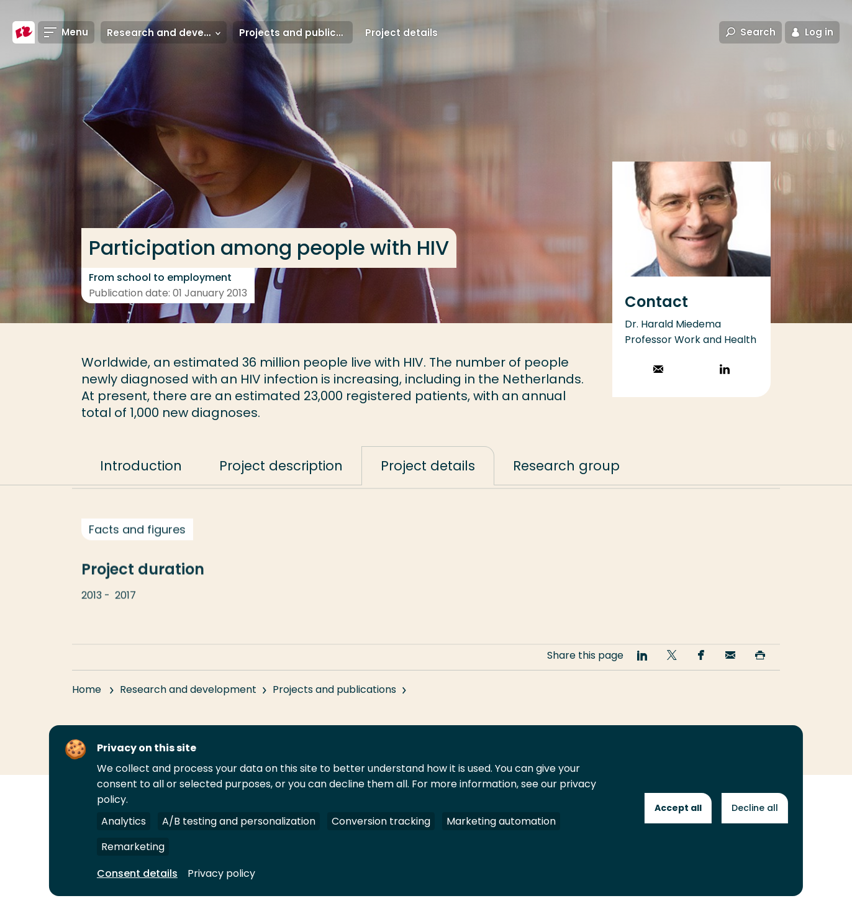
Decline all (755, 808)
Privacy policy (221, 873)
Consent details (137, 873)
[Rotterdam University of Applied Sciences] (23, 32)
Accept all (678, 808)
